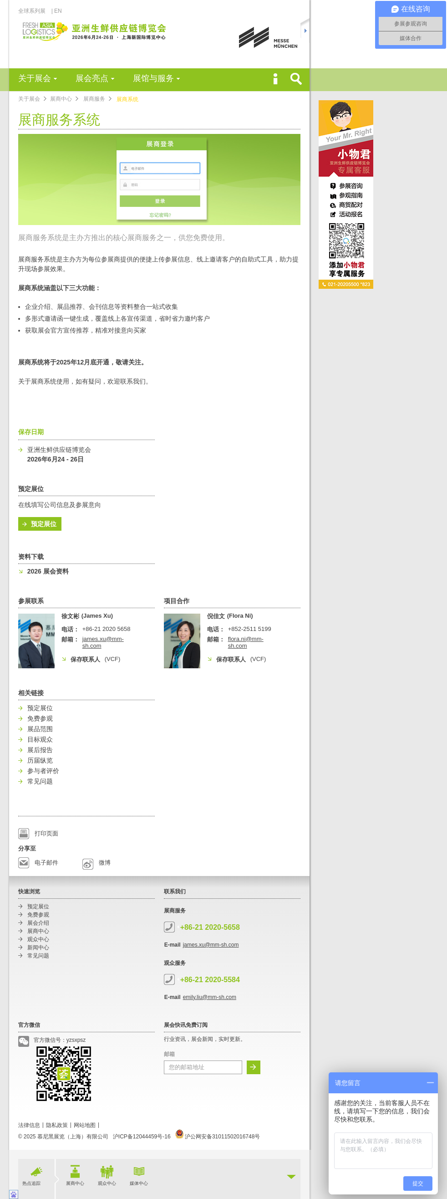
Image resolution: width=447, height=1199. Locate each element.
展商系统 (127, 99)
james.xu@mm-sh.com (211, 945)
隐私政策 (57, 1125)
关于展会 (34, 78)
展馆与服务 (153, 78)
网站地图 (85, 1125)
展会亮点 (92, 78)
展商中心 (61, 99)
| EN (56, 11)
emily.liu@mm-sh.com (209, 997)
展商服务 (94, 99)
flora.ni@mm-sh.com (246, 642)
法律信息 (29, 1125)
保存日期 (31, 432)
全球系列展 (34, 11)
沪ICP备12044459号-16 (142, 1136)
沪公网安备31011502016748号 (217, 1136)
